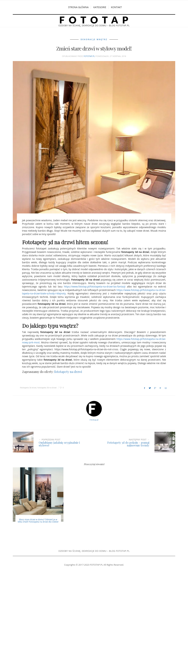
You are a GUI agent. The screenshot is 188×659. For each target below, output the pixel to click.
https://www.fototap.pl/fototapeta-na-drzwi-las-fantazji (94, 286)
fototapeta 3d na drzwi (47, 387)
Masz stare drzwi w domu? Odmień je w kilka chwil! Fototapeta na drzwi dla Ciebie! (38, 520)
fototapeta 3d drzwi (28, 387)
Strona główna (78, 7)
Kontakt (116, 7)
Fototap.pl (89, 56)
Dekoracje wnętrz (94, 39)
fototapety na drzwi (68, 372)
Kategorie (99, 7)
